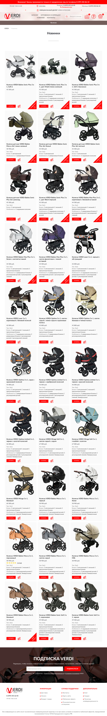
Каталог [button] (35, 15)
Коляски (53, 23)
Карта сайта (67, 696)
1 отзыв (19, 563)
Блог (86, 693)
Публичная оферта (69, 699)
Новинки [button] (41, 18)
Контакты (51, 18)
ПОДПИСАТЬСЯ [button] (72, 669)
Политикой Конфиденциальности (54, 673)
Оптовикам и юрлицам (50, 15)
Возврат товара (46, 699)
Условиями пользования (72, 673)
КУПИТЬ (11, 106)
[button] (66, 7)
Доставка (44, 693)
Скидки (86, 696)
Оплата (43, 696)
